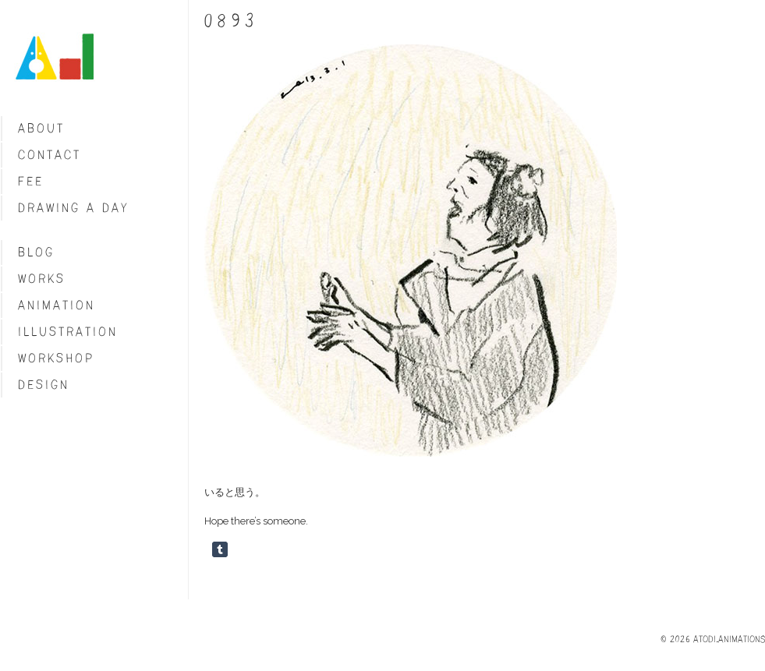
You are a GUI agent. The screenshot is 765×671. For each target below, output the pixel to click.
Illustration (68, 331)
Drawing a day (73, 208)
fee (31, 181)
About (41, 128)
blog (36, 252)
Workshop (56, 358)
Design (43, 384)
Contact (49, 155)
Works (42, 278)
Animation (56, 305)
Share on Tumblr (220, 549)
